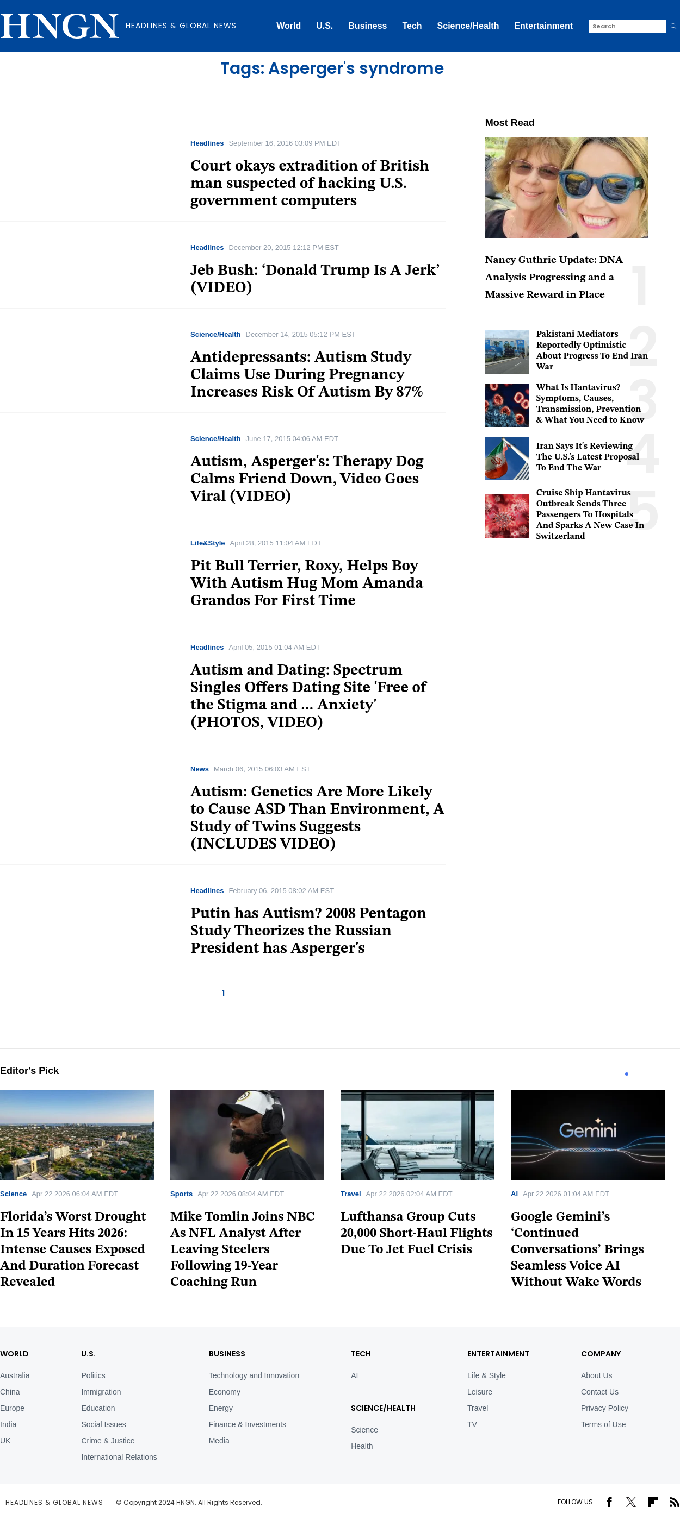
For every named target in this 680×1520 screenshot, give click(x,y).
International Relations (119, 1457)
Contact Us (600, 1391)
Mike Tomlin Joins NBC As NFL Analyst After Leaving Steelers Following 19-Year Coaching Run (242, 1250)
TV (472, 1424)
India (8, 1424)
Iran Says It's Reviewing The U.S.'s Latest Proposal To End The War (588, 457)
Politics (93, 1375)
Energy (221, 1408)
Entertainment (543, 25)
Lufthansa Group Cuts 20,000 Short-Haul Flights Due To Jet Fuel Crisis (417, 1234)
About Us (597, 1375)
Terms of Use (603, 1424)
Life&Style (207, 543)
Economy (224, 1391)
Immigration (101, 1391)
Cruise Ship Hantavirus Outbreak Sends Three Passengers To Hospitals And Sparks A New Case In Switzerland (590, 515)
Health (362, 1446)
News (199, 769)
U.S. (324, 25)
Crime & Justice (107, 1440)
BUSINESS (227, 1353)
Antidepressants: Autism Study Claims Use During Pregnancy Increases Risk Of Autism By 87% (306, 375)
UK (5, 1440)
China (10, 1391)
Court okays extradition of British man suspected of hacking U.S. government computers (309, 184)
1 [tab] (626, 1074)
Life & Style (486, 1375)
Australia (14, 1375)
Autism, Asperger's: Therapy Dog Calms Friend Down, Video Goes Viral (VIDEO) (307, 480)
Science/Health (468, 25)
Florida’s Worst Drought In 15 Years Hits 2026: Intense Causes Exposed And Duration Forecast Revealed (73, 1250)
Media (219, 1440)
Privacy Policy (604, 1408)
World (288, 25)
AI (514, 1194)
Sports (181, 1194)
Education (98, 1408)
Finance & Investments (247, 1424)
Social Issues (103, 1424)
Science (13, 1194)
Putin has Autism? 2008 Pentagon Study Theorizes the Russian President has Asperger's (308, 932)
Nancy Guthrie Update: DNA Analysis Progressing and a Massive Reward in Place (554, 277)
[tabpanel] (85, 1193)
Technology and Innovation (254, 1375)
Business (367, 25)
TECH (361, 1353)
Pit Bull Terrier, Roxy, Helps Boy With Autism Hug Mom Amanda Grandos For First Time (306, 584)
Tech (412, 25)
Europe (12, 1408)
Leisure (479, 1391)
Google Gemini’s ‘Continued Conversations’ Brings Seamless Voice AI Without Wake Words (577, 1250)
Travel (351, 1194)
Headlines (207, 143)
